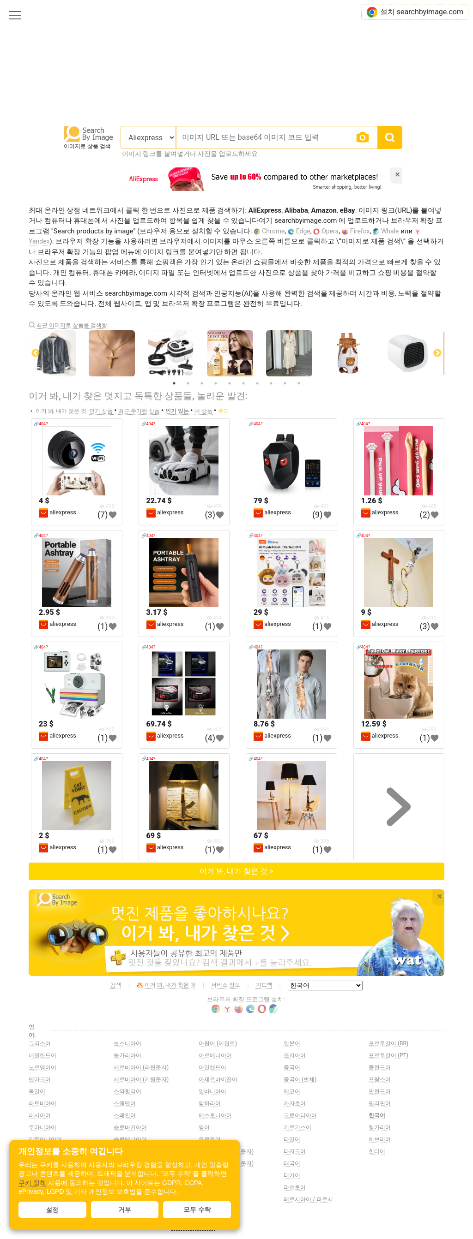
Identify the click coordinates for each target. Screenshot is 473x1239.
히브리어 (380, 1139)
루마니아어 (42, 1127)
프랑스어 (380, 1079)
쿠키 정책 (32, 1182)
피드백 (264, 985)
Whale (390, 231)
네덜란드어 (42, 1055)
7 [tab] (257, 383)
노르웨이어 (42, 1067)
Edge (303, 231)
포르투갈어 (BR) (388, 1043)
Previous (35, 353)
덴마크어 (40, 1079)
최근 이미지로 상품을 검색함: (72, 325)
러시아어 (40, 1115)
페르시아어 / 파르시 (308, 1199)
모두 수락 (197, 1209)
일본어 (292, 1043)
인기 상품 (101, 411)
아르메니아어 (215, 1055)
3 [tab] (201, 383)
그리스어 (40, 1043)
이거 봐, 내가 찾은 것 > (236, 871)
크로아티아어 (300, 1115)
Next (437, 353)
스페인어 (125, 1115)
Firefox (360, 231)
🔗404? (41, 424)
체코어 (292, 1091)
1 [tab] (174, 383)
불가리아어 (127, 1055)
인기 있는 (177, 411)
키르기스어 (297, 1127)
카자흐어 (295, 1103)
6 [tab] (243, 383)
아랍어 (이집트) (218, 1043)
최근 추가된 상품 (139, 411)
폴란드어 (380, 1067)
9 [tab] (285, 383)
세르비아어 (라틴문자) (141, 1067)
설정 (52, 1209)
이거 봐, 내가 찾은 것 (166, 985)
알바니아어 (212, 1091)
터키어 (292, 1175)
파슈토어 (295, 1187)
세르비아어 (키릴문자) (141, 1079)
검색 (115, 985)
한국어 (377, 1115)
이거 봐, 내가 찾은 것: (62, 411)
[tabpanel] (236, 353)
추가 (223, 411)
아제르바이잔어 (218, 1079)
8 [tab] (271, 383)
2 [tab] (188, 383)
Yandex (39, 241)
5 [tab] (229, 383)
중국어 (292, 1067)
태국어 (292, 1163)
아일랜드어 (212, 1067)
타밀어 (292, 1139)
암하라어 (210, 1103)
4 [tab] (215, 383)
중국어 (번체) (300, 1079)
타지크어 (295, 1151)
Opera (330, 231)
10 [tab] (298, 383)
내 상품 (204, 411)
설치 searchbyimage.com (414, 12)
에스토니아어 (215, 1115)
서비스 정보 (225, 985)
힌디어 (377, 1151)
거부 (124, 1209)
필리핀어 (380, 1103)
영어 (204, 1127)
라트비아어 (42, 1103)
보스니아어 (127, 1043)
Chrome (273, 231)
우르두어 (210, 1139)
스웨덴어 (125, 1103)
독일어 (37, 1091)
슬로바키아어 (130, 1127)
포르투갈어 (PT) (388, 1055)
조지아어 (295, 1055)
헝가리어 (380, 1127)
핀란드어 (380, 1091)
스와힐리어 (127, 1091)
